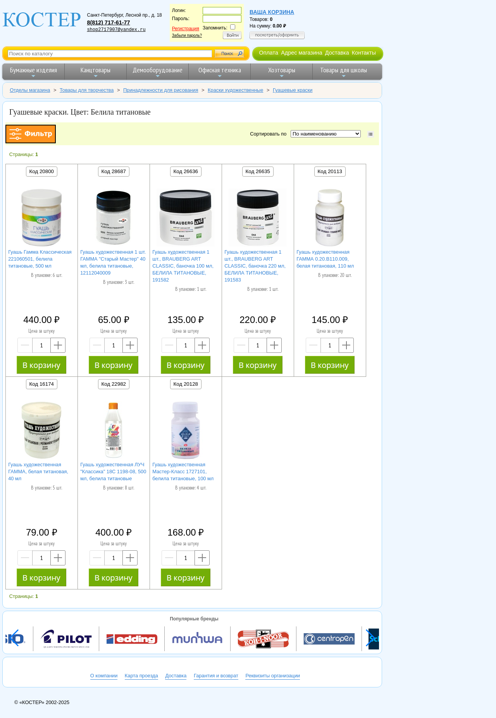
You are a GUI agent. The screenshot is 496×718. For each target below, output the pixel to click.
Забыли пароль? (187, 35)
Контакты (364, 53)
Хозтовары (281, 72)
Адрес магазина (301, 53)
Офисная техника (219, 72)
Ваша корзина (272, 12)
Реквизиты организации (272, 675)
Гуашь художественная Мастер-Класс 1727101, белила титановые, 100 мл (183, 471)
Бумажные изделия (33, 72)
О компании (104, 675)
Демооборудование (158, 72)
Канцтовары (95, 72)
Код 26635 (258, 171)
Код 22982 (114, 384)
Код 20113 (330, 171)
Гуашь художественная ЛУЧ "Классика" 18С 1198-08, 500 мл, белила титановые (113, 471)
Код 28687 (114, 171)
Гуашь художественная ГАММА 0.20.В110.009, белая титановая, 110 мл (325, 259)
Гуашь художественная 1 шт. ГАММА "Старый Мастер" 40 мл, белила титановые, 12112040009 (113, 262)
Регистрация (185, 28)
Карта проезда (141, 675)
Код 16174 (41, 384)
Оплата (268, 53)
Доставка (337, 53)
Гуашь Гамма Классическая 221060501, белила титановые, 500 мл (40, 259)
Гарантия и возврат (216, 675)
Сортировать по (269, 134)
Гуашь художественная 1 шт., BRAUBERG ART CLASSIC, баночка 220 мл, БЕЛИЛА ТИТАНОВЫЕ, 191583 (255, 266)
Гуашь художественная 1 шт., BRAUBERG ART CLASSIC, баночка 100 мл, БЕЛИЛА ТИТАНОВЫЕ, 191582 (183, 266)
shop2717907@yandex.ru (116, 30)
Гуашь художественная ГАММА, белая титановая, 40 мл (38, 471)
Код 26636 (186, 171)
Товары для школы (343, 72)
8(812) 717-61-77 (108, 22)
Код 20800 (41, 171)
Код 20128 (186, 384)
